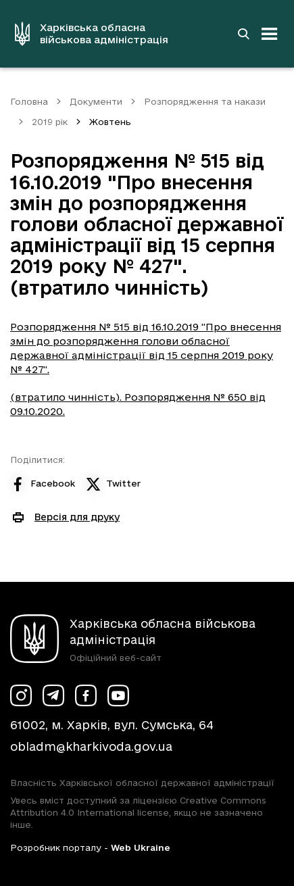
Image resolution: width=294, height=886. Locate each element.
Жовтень (110, 121)
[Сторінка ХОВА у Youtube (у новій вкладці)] (118, 695)
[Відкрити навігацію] (269, 34)
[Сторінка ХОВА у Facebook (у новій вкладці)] (86, 695)
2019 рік (50, 121)
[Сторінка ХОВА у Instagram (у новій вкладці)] (21, 695)
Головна (29, 101)
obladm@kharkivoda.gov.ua (91, 746)
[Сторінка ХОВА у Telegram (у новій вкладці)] (53, 695)
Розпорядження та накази (205, 101)
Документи (96, 101)
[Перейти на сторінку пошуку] (243, 34)
